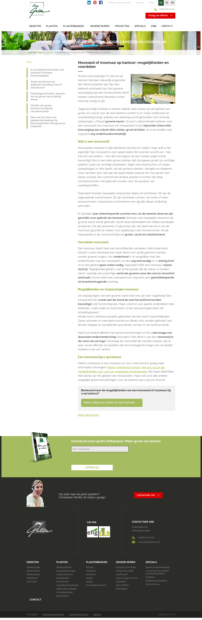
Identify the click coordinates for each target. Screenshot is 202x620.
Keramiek (90, 574)
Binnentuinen (62, 596)
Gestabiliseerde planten (67, 585)
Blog (151, 2)
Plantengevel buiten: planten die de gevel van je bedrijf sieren (47, 96)
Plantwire (150, 577)
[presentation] (93, 459)
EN (172, 2)
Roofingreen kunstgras (156, 581)
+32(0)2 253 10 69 (166, 9)
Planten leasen (33, 574)
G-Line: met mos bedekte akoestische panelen (157, 572)
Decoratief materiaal (96, 585)
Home (41, 52)
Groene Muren (125, 562)
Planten (62, 562)
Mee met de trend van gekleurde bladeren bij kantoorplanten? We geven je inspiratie (47, 122)
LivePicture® (122, 574)
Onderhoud (32, 578)
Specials (151, 562)
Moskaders (121, 581)
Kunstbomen (62, 581)
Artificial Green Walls (126, 567)
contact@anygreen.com (149, 542)
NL (161, 2)
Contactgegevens (140, 527)
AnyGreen (40, 10)
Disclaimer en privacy (78, 614)
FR (167, 2)
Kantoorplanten (63, 567)
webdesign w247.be (166, 614)
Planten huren (33, 571)
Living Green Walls (124, 571)
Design (89, 581)
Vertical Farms (152, 584)
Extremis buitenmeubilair (158, 567)
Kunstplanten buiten (66, 571)
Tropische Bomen (64, 574)
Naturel (89, 567)
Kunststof (90, 571)
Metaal (89, 578)
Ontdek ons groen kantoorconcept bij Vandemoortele (41, 108)
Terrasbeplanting (64, 592)
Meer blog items (88, 415)
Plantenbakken (96, 562)
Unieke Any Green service (119, 2)
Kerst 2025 (32, 581)
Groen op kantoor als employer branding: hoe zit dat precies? (46, 84)
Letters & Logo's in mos (126, 578)
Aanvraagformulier (141, 530)
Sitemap (97, 614)
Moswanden (121, 589)
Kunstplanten (62, 578)
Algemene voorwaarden (53, 614)
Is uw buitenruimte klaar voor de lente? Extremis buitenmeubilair (47, 72)
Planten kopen (33, 567)
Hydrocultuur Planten (66, 589)
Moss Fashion (122, 585)
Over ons (140, 2)
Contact (167, 26)
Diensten (33, 562)
